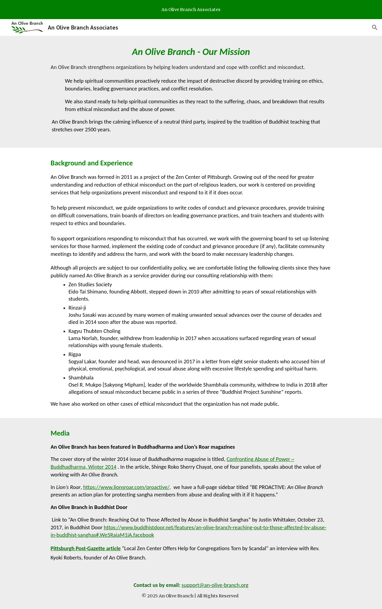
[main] (191, 92)
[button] (375, 27)
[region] (191, 9)
